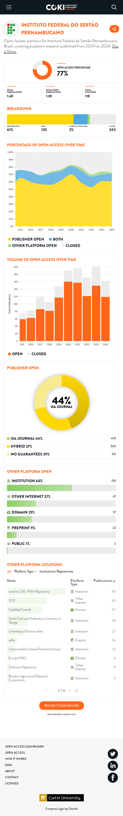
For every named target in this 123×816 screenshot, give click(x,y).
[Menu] (9, 7)
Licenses (12, 783)
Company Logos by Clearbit (61, 808)
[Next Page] (69, 690)
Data (8, 765)
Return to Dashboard (61, 705)
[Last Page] (76, 690)
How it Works (16, 759)
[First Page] (46, 690)
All (9, 571)
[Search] (114, 7)
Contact (12, 777)
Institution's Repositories (56, 571)
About (10, 771)
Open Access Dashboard (24, 746)
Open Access (15, 753)
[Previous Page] (53, 690)
